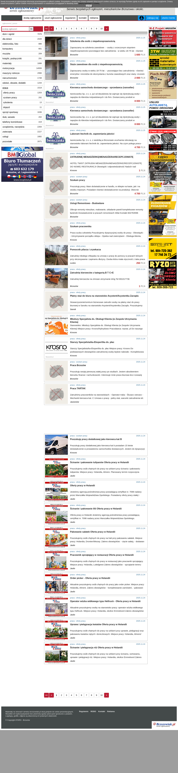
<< (46, 28)
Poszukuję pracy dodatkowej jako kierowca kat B (96, 439)
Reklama (111, 711)
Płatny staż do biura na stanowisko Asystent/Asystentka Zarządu (104, 296)
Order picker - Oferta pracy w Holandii (90, 578)
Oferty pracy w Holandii (82, 485)
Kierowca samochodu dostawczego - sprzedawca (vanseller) (102, 87)
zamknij (89, 6)
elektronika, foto (22, 44)
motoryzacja (22, 68)
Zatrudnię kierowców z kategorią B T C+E (92, 273)
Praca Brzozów (78, 365)
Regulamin (83, 711)
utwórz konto (168, 18)
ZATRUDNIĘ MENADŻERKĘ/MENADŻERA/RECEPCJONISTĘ (101, 157)
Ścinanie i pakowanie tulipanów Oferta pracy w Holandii (99, 462)
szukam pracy (22, 97)
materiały (22, 63)
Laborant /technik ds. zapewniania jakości (92, 134)
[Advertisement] (110, 419)
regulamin (70, 18)
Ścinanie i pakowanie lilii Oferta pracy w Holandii (96, 508)
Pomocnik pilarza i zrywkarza (85, 249)
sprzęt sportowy (22, 112)
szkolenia (22, 102)
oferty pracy (22, 92)
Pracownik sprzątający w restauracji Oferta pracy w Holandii (102, 555)
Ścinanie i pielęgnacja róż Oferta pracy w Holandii (96, 647)
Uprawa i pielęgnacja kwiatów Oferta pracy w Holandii (98, 624)
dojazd (22, 107)
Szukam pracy (77, 180)
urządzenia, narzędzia (22, 127)
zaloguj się (152, 18)
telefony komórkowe (22, 122)
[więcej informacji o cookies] (89, 3)
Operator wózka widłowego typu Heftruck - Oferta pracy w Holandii (105, 601)
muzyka (22, 53)
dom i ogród (22, 34)
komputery (22, 49)
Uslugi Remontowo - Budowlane (87, 203)
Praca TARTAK (78, 388)
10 (101, 28)
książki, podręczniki (22, 58)
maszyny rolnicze (22, 73)
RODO (93, 711)
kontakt (82, 18)
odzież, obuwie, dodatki (22, 83)
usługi (22, 136)
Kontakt (101, 711)
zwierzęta (22, 132)
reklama (94, 18)
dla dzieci (22, 39)
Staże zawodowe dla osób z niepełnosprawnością (96, 64)
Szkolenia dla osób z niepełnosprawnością (92, 41)
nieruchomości (22, 78)
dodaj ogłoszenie (32, 18)
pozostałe (22, 141)
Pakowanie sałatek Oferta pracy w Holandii (92, 532)
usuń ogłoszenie (53, 18)
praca (22, 88)
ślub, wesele (22, 117)
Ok (31, 29)
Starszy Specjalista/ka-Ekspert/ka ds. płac (92, 342)
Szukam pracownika (80, 226)
